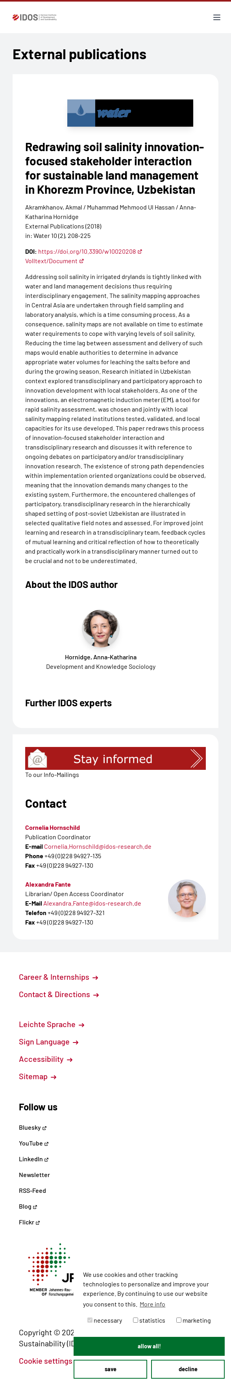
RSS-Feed (32, 1190)
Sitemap (37, 1076)
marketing (193, 1320)
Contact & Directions (59, 994)
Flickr (29, 1222)
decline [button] (188, 1369)
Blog (28, 1206)
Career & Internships (58, 976)
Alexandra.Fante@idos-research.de (92, 903)
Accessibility (45, 1058)
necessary (104, 1320)
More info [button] (152, 1304)
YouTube (34, 1143)
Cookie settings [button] (50, 1360)
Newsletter (34, 1174)
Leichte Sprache (51, 1024)
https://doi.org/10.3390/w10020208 (90, 251)
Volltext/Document (54, 260)
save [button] (110, 1369)
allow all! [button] (149, 1346)
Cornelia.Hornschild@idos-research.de (98, 846)
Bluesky (33, 1127)
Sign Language (48, 1041)
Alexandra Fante (48, 884)
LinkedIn (34, 1158)
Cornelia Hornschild (52, 827)
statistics (149, 1320)
